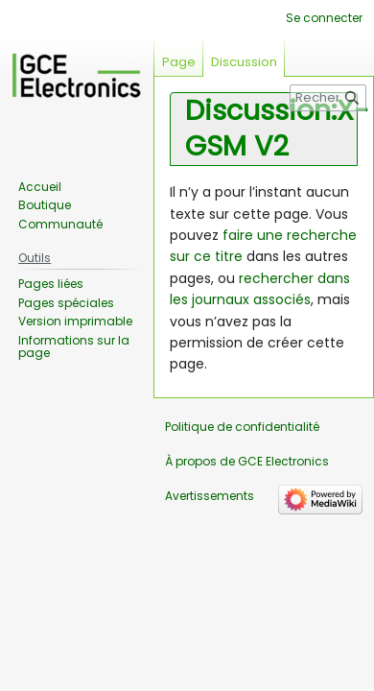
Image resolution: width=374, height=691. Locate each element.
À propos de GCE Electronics (247, 461)
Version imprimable (75, 321)
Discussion (244, 62)
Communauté (60, 224)
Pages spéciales (66, 303)
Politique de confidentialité (242, 426)
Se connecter (324, 18)
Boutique (44, 205)
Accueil (39, 187)
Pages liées (50, 283)
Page (179, 62)
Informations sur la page (73, 347)
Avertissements (209, 496)
